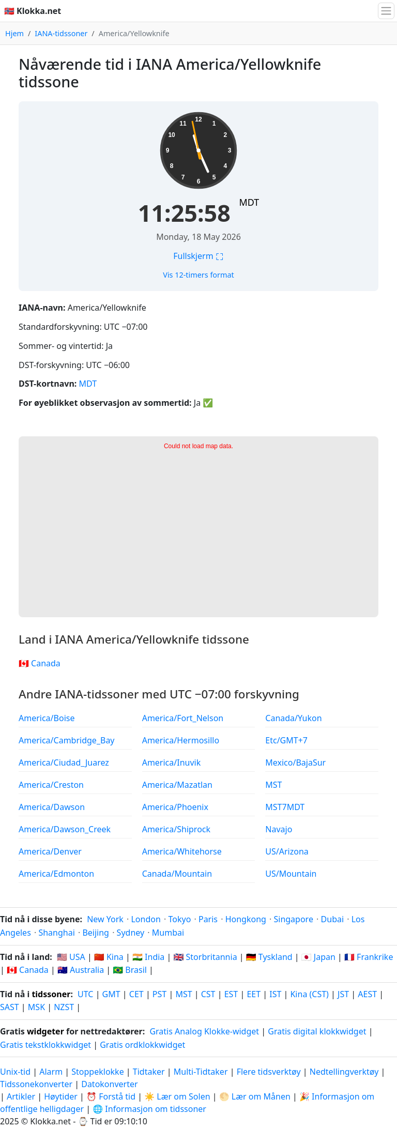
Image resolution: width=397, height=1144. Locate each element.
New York (105, 919)
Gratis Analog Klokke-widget (204, 1031)
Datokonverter (109, 1084)
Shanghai (56, 932)
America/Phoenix (175, 807)
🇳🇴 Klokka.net (32, 11)
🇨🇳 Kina (109, 957)
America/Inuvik (171, 762)
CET (136, 994)
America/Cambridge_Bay (67, 740)
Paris (208, 919)
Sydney (131, 932)
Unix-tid (15, 1071)
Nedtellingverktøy (345, 1071)
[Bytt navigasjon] (386, 11)
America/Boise (46, 718)
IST (275, 994)
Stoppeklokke (97, 1071)
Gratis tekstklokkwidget (45, 1044)
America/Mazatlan (177, 784)
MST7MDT (284, 807)
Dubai (332, 919)
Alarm (51, 1071)
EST (231, 994)
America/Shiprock (176, 829)
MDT (249, 202)
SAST (9, 1007)
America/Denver (50, 851)
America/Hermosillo (180, 740)
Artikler (21, 1096)
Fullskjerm (198, 256)
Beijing (95, 932)
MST (273, 784)
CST (208, 994)
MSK (36, 1007)
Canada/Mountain (177, 873)
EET (254, 994)
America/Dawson (52, 807)
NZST (64, 1007)
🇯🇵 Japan (318, 957)
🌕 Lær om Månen (255, 1096)
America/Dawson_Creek (65, 829)
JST (343, 994)
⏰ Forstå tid (110, 1096)
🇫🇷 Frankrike (368, 957)
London (145, 919)
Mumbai (168, 932)
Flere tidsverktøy (270, 1071)
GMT (111, 994)
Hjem (14, 33)
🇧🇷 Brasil (130, 969)
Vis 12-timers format (198, 275)
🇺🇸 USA (71, 957)
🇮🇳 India (148, 957)
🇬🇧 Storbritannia (205, 957)
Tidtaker (149, 1071)
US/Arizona (286, 851)
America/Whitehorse (182, 851)
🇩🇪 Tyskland (269, 957)
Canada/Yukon (293, 718)
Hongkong (245, 919)
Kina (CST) (309, 994)
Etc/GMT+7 (286, 740)
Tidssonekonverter (37, 1084)
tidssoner (51, 994)
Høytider (61, 1096)
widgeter (45, 1031)
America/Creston (51, 784)
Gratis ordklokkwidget (142, 1044)
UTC (85, 994)
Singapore (293, 919)
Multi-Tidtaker (201, 1071)
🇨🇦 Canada (39, 663)
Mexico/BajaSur (295, 762)
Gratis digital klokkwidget (317, 1031)
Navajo (278, 829)
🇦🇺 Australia (80, 969)
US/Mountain (290, 873)
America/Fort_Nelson (183, 718)
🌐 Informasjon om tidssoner (149, 1109)
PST (159, 994)
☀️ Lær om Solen (177, 1096)
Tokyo (179, 919)
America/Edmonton (56, 873)
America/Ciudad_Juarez (64, 762)
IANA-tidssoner (61, 33)
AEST (367, 994)
